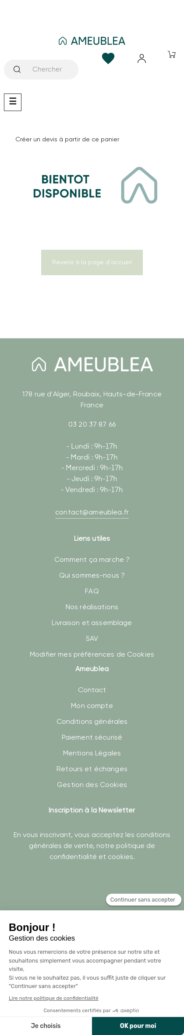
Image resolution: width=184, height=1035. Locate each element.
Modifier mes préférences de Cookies (92, 654)
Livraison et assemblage (92, 622)
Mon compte (92, 705)
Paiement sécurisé (92, 737)
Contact (92, 690)
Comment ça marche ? (92, 559)
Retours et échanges (92, 769)
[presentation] (74, 902)
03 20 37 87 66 (92, 424)
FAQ (92, 591)
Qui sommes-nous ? (92, 575)
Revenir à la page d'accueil (92, 262)
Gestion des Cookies (92, 784)
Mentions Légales (92, 753)
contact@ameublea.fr (92, 512)
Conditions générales (92, 721)
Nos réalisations (92, 607)
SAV (92, 638)
